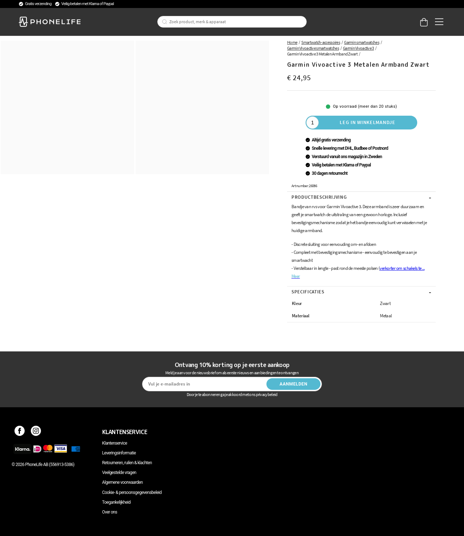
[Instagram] (36, 432)
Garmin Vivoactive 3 (358, 48)
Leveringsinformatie (119, 452)
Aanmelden (293, 384)
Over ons (109, 512)
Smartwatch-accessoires (320, 42)
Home (292, 42)
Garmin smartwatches (361, 42)
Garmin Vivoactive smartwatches (313, 48)
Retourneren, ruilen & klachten (127, 462)
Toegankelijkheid (116, 502)
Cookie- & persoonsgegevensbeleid (132, 492)
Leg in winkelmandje (367, 122)
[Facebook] (19, 432)
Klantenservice (114, 443)
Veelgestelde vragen (119, 472)
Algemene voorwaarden (122, 482)
